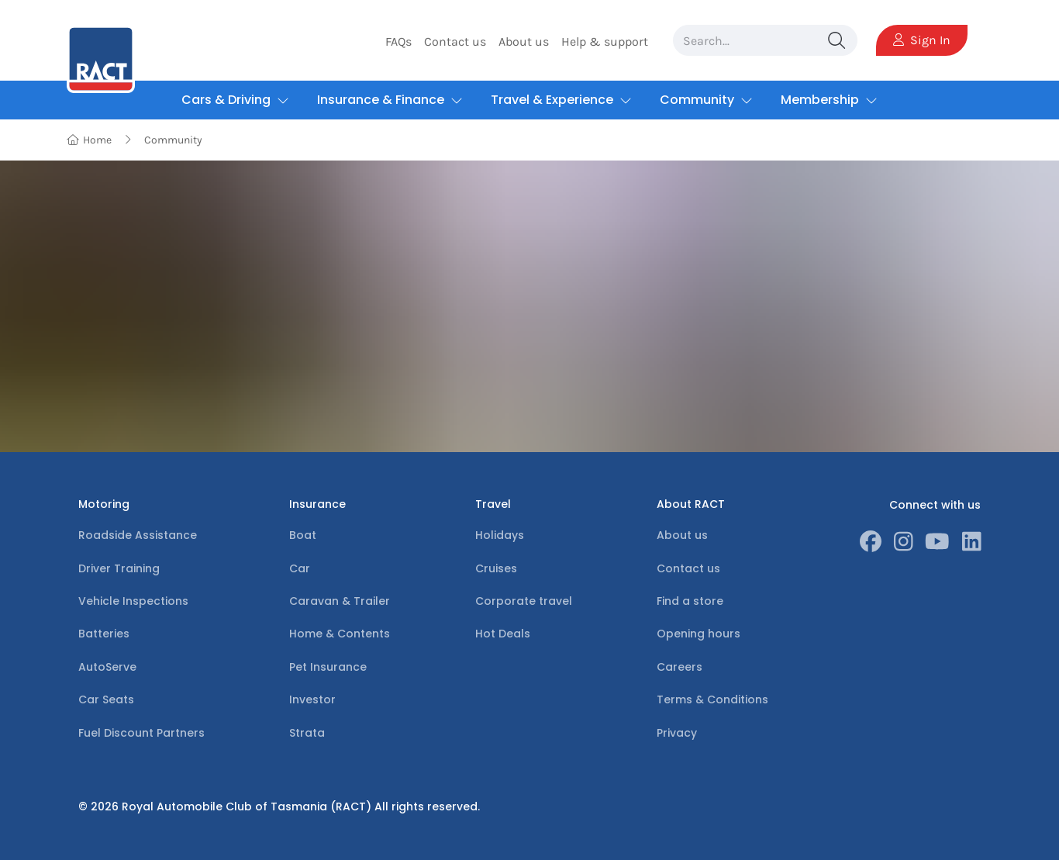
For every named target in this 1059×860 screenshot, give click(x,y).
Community (173, 140)
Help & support (604, 41)
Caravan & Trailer (339, 601)
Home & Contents (339, 633)
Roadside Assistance (137, 535)
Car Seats (106, 699)
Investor (312, 699)
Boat (302, 535)
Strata (307, 733)
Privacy (677, 733)
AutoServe (107, 667)
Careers (679, 667)
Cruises (496, 568)
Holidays (499, 535)
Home (89, 140)
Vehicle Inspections (133, 601)
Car (299, 568)
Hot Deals (502, 633)
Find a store (690, 601)
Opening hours (698, 633)
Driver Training (119, 568)
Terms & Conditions (712, 699)
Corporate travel (523, 601)
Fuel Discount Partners (141, 733)
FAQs (398, 41)
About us (523, 41)
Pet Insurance (328, 667)
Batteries (103, 633)
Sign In (921, 40)
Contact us (455, 41)
